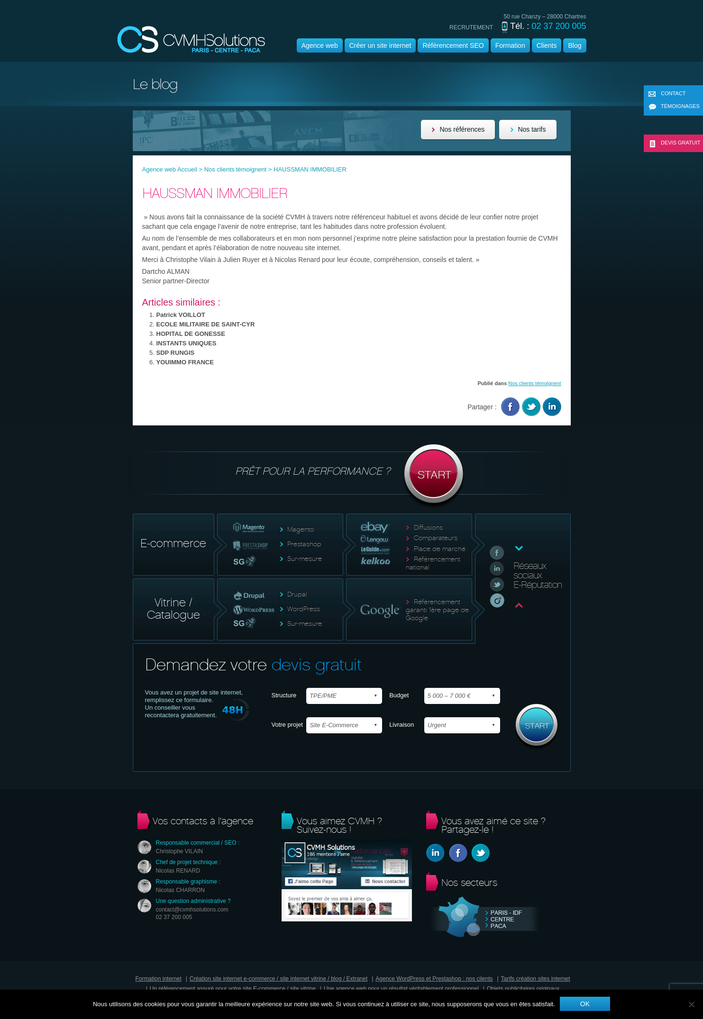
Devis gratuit (674, 143)
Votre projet (287, 724)
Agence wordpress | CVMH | (191, 39)
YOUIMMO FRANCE (185, 362)
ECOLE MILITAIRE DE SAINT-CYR (205, 324)
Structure (284, 695)
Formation (510, 45)
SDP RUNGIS (175, 352)
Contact (666, 94)
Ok (585, 1004)
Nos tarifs (532, 129)
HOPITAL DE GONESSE (190, 333)
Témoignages (674, 107)
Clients (547, 45)
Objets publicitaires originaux (523, 988)
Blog (574, 45)
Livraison (401, 724)
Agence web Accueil (169, 169)
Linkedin (552, 406)
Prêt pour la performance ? (351, 476)
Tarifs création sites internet (535, 978)
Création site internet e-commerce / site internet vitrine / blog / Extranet (279, 978)
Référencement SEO (453, 45)
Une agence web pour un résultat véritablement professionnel (401, 988)
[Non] (691, 1004)
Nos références (461, 129)
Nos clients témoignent (235, 169)
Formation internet (158, 978)
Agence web (319, 45)
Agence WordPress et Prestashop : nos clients (434, 978)
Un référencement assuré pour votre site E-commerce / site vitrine (233, 988)
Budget (399, 695)
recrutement (471, 27)
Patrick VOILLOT (180, 314)
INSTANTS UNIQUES (186, 343)
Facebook (510, 406)
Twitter (531, 406)
